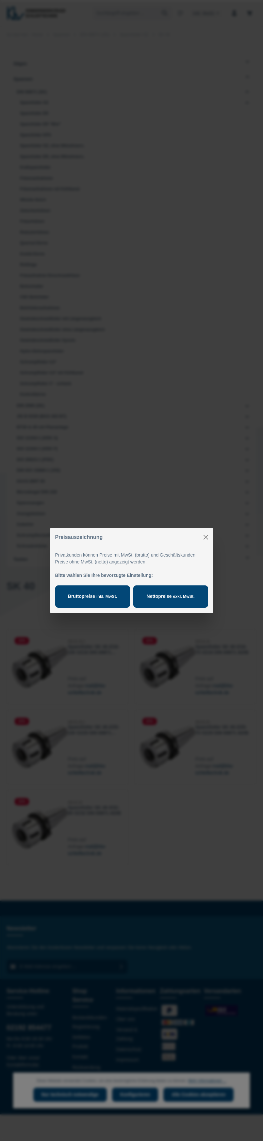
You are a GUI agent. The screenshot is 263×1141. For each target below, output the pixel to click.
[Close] (206, 537)
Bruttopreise (92, 596)
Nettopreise (171, 596)
